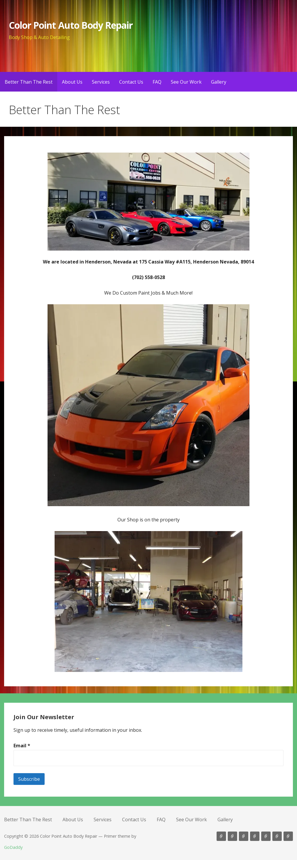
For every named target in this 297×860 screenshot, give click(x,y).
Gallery (218, 82)
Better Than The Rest (29, 82)
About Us (72, 82)
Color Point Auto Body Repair (71, 25)
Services (101, 82)
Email (22, 745)
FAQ (157, 82)
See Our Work (186, 82)
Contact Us (131, 82)
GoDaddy (13, 847)
